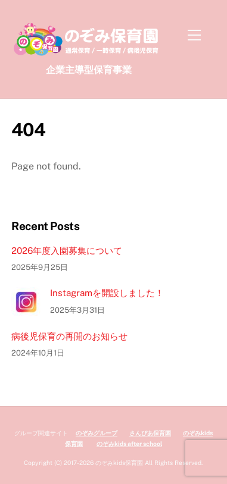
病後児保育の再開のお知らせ (69, 336)
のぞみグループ (96, 432)
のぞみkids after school (129, 443)
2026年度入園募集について (66, 251)
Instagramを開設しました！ (107, 293)
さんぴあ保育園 (150, 432)
